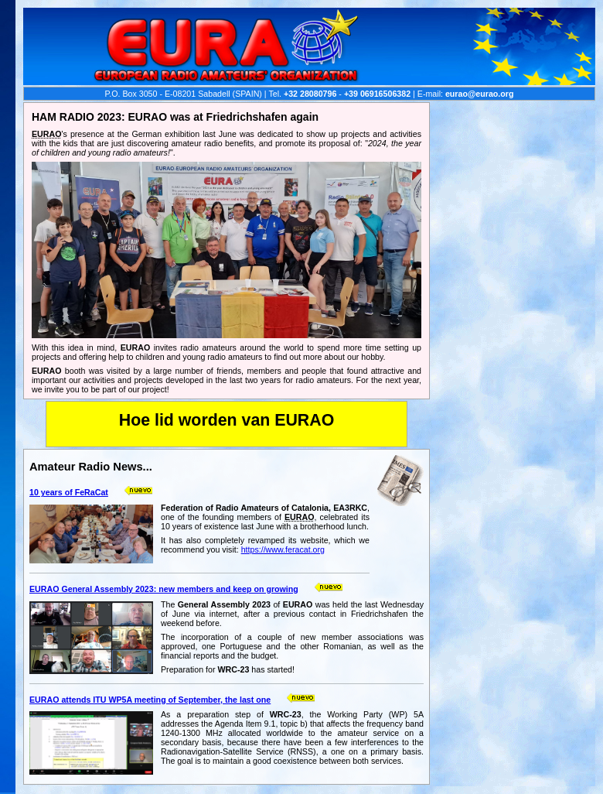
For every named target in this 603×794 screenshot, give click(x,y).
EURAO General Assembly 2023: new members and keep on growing (163, 589)
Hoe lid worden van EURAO (226, 420)
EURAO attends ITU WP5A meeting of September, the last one (150, 699)
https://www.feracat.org (283, 549)
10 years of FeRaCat (68, 492)
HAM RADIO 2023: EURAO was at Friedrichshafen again (175, 117)
